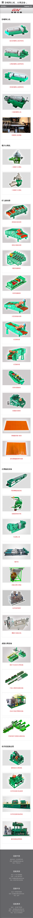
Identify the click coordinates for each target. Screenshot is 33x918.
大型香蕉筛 (16, 339)
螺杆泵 (16, 562)
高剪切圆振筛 (16, 387)
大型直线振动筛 (16, 316)
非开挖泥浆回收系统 (16, 814)
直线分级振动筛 (16, 245)
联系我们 (3, 6)
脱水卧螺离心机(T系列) (16, 41)
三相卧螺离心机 (16, 112)
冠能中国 (16, 854)
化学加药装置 (16, 608)
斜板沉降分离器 (16, 585)
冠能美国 (16, 870)
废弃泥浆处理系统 (16, 839)
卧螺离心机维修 (16, 135)
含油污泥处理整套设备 (16, 711)
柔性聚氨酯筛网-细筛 (16, 459)
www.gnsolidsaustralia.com (18, 910)
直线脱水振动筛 (16, 222)
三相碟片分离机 (16, 190)
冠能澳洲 (16, 902)
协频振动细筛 (16, 411)
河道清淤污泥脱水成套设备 (16, 736)
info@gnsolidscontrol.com (18, 892)
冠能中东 (16, 887)
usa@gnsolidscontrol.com (18, 877)
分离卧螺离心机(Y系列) (16, 64)
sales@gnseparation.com (18, 908)
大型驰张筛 (16, 364)
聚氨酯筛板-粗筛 (16, 435)
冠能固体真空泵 (16, 514)
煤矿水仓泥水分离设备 (16, 665)
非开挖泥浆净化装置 (16, 791)
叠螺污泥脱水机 (16, 633)
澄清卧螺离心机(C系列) (16, 87)
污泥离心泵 (16, 537)
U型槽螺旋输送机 (16, 490)
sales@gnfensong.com (18, 860)
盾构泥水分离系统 (16, 768)
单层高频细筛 (16, 293)
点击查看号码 (19, 858)
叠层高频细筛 (16, 268)
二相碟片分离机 (16, 167)
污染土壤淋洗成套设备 (16, 688)
